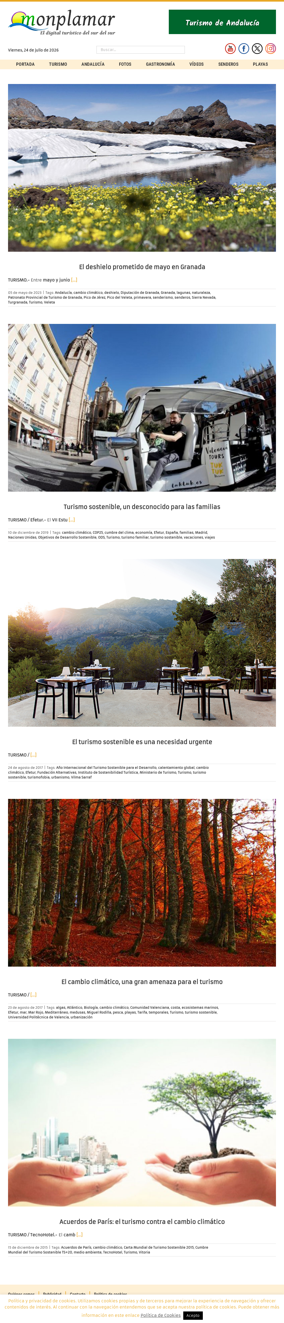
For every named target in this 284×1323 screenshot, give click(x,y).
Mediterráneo (56, 1012)
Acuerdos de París (76, 1247)
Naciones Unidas (22, 537)
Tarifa (142, 1012)
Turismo (35, 302)
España (172, 533)
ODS (101, 537)
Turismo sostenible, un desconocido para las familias (142, 507)
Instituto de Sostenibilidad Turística (108, 772)
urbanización (81, 1017)
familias (186, 533)
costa (175, 1008)
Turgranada (17, 302)
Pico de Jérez (94, 297)
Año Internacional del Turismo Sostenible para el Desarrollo (106, 768)
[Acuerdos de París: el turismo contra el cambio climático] (142, 1123)
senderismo (163, 297)
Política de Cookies (161, 1315)
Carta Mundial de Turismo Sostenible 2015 (159, 1247)
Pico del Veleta (119, 297)
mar (23, 1012)
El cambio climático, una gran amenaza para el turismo (142, 982)
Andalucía (63, 293)
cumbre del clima (119, 533)
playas (130, 1012)
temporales (158, 1012)
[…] (74, 280)
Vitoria (144, 1252)
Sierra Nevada (203, 297)
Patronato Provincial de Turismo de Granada (45, 297)
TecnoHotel (112, 1252)
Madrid (201, 533)
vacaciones (193, 537)
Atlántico (74, 1008)
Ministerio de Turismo (158, 772)
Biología (91, 1008)
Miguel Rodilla (99, 1012)
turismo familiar (135, 537)
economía (143, 533)
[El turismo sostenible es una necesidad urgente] (142, 643)
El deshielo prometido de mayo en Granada (142, 267)
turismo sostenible (166, 537)
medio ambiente (88, 1252)
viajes (210, 537)
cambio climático (88, 293)
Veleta (49, 302)
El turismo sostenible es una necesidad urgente (142, 742)
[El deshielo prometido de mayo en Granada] (142, 168)
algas (60, 1008)
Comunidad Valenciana (149, 1008)
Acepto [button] (193, 1315)
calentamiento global (176, 768)
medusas (77, 1012)
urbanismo (60, 777)
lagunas (183, 293)
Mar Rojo (35, 1012)
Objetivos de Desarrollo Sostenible (67, 537)
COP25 (98, 533)
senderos (182, 297)
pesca (118, 1012)
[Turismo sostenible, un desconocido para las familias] (142, 408)
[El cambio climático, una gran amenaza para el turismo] (142, 883)
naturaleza (201, 293)
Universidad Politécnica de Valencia (38, 1017)
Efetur (159, 533)
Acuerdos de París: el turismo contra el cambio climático (142, 1222)
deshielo (111, 293)
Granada (168, 293)
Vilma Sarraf (81, 777)
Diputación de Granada (140, 293)
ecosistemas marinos (200, 1008)
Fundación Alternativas (56, 772)
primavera (142, 297)
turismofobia (39, 777)
